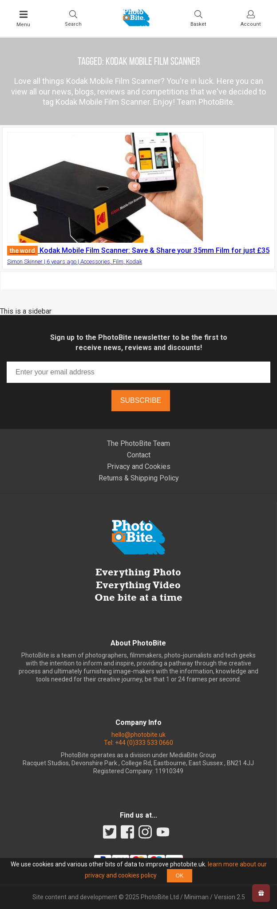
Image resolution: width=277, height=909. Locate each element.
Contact (138, 455)
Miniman (196, 897)
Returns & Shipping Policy (139, 478)
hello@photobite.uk (138, 734)
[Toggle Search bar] (73, 18)
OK (179, 876)
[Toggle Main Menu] (23, 18)
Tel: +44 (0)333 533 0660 (138, 742)
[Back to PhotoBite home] (136, 23)
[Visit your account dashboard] (251, 18)
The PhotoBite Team (138, 443)
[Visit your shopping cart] (198, 18)
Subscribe (140, 400)
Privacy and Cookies (138, 466)
